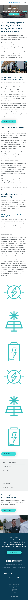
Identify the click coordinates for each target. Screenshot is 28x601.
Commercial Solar (7, 466)
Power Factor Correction (8, 479)
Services (14, 590)
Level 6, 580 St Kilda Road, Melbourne (14, 564)
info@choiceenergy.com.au (14, 577)
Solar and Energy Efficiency (9, 462)
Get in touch (14, 552)
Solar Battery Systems (8, 475)
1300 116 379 (3, 2)
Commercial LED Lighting (8, 487)
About (14, 587)
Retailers (14, 592)
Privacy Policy (14, 589)
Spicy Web (16, 586)
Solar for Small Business (8, 470)
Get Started (8, 510)
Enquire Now (8, 121)
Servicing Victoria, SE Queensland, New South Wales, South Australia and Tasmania (14, 568)
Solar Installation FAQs (8, 483)
